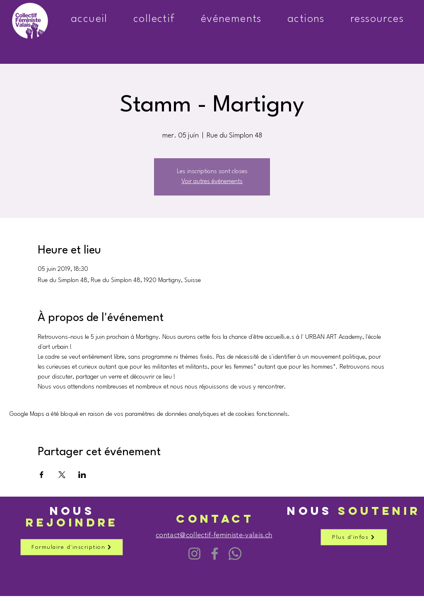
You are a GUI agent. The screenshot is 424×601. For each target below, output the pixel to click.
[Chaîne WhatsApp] (235, 553)
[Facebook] (215, 553)
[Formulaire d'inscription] (71, 547)
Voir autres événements (212, 182)
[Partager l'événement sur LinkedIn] (82, 474)
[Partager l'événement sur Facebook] (42, 474)
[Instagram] (194, 553)
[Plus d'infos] (353, 537)
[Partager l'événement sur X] (62, 474)
